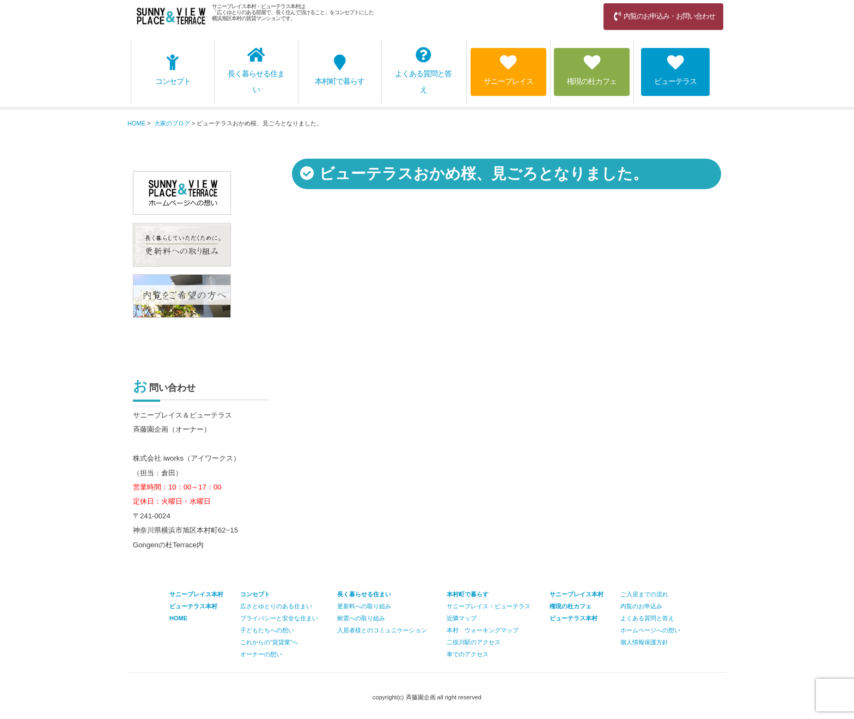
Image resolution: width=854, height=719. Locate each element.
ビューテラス (675, 70)
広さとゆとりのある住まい (276, 606)
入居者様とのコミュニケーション (382, 630)
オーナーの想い (261, 654)
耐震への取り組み (361, 618)
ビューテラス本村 (573, 618)
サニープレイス (508, 70)
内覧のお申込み (641, 606)
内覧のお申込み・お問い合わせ (663, 16)
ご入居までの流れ (644, 594)
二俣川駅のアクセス (474, 642)
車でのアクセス (468, 654)
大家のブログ (172, 123)
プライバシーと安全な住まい (279, 618)
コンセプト (173, 70)
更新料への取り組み (364, 606)
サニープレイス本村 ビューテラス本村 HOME (196, 606)
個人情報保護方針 (644, 642)
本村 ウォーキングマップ (482, 630)
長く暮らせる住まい (256, 70)
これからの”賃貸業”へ (269, 642)
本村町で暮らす (339, 70)
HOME (136, 123)
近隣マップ (462, 618)
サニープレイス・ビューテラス (488, 606)
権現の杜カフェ (592, 70)
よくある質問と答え (423, 70)
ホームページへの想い (650, 630)
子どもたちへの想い (267, 630)
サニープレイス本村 (576, 594)
